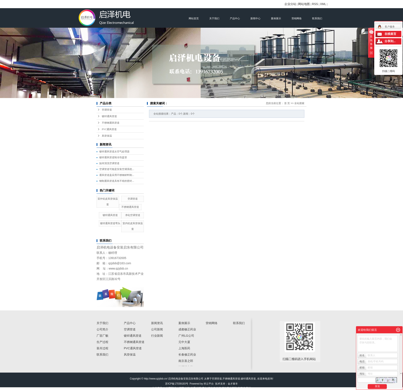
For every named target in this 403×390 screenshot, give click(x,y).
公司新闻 (157, 329)
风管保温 (107, 135)
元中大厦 (184, 342)
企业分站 (290, 4)
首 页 (287, 103)
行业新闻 (157, 335)
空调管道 (107, 109)
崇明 (198, 388)
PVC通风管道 (109, 129)
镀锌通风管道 (109, 116)
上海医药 (184, 348)
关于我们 (214, 18)
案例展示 (276, 18)
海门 (218, 388)
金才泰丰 (233, 383)
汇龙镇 (211, 388)
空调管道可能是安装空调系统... (116, 169)
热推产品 (157, 388)
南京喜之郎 (185, 361)
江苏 (181, 388)
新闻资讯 (157, 323)
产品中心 (235, 18)
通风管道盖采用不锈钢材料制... (116, 175)
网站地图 (304, 4)
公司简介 (102, 329)
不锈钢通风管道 (110, 122)
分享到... (390, 41)
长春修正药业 (187, 354)
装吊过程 (102, 348)
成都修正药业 (187, 329)
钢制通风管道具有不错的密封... (116, 180)
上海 (187, 388)
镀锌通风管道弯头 (110, 223)
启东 (204, 388)
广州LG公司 (186, 335)
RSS (315, 4)
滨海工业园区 (229, 388)
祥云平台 (209, 383)
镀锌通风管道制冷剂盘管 (113, 157)
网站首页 (194, 18)
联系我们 (317, 18)
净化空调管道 (132, 215)
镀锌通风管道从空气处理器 (114, 151)
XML (323, 4)
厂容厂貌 (102, 335)
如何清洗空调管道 (109, 163)
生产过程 (102, 342)
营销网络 (297, 18)
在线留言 (390, 33)
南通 (193, 388)
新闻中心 (255, 18)
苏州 (248, 388)
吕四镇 (241, 388)
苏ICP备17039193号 (176, 383)
